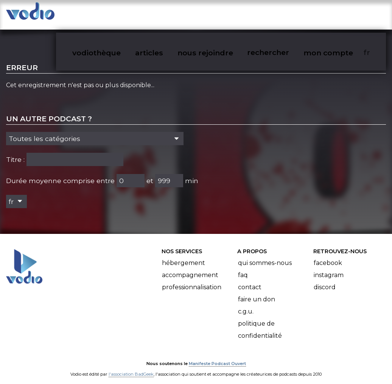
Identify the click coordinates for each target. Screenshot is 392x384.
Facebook (328, 255)
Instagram (329, 267)
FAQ (243, 267)
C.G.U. (246, 304)
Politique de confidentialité (260, 322)
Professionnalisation (191, 280)
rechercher (281, 13)
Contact (249, 280)
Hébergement (183, 255)
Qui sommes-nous (265, 255)
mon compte (340, 13)
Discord (325, 280)
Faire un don (256, 292)
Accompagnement (190, 267)
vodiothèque (113, 13)
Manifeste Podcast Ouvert (217, 356)
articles (164, 13)
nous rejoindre (219, 13)
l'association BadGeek (131, 367)
